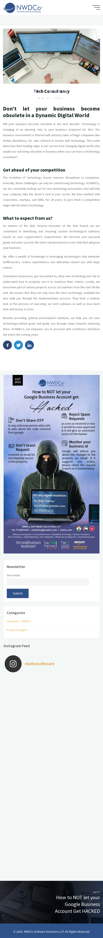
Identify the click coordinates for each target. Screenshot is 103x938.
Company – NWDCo (19, 621)
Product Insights (17, 630)
